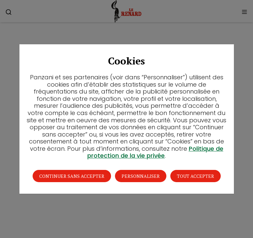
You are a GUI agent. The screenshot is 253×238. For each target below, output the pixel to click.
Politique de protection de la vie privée (155, 152)
